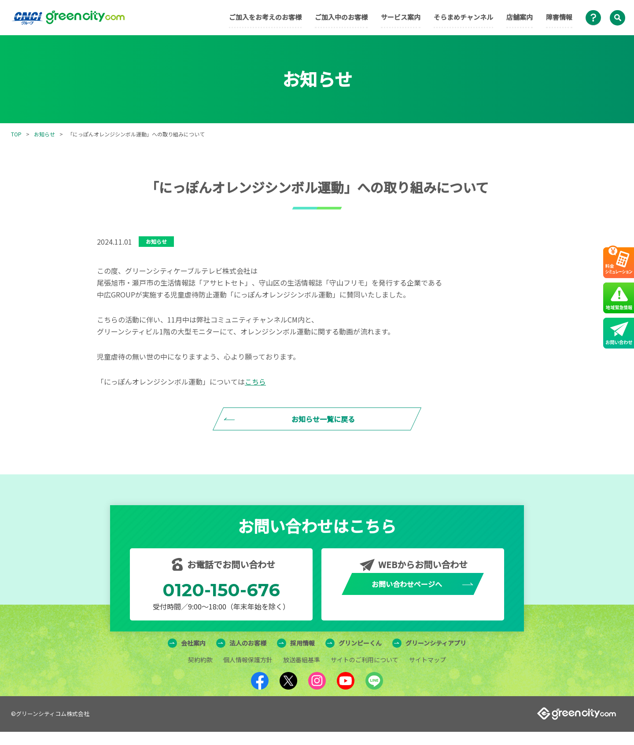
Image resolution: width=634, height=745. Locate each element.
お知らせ (44, 134)
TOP (16, 134)
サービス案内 (400, 17)
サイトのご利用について (364, 672)
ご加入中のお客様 (341, 17)
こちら (255, 381)
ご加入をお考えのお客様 (265, 17)
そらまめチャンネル (463, 17)
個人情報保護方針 (248, 672)
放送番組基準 (301, 672)
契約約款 (200, 672)
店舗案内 (519, 17)
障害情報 (559, 17)
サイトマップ (427, 672)
